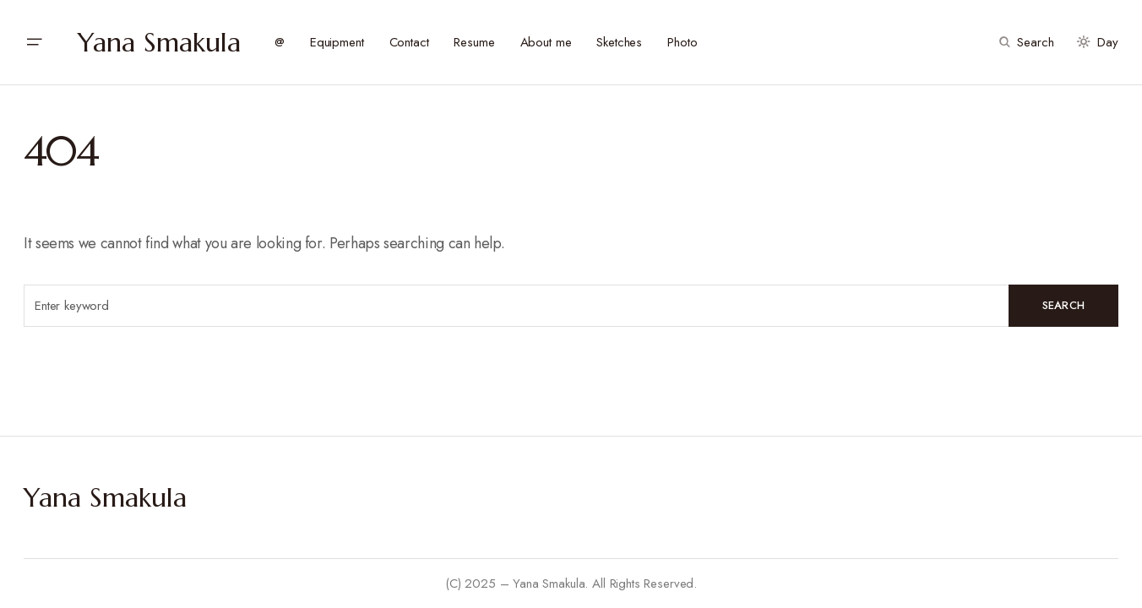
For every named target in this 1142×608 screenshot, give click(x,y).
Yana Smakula (159, 42)
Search (1063, 305)
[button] (34, 42)
